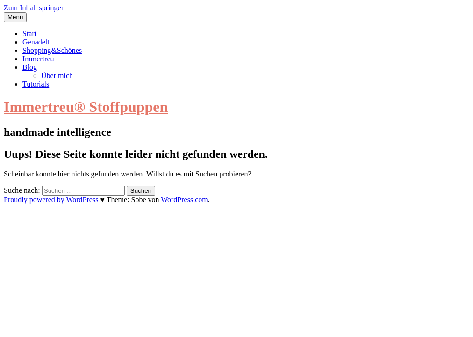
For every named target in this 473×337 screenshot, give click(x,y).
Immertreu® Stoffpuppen (86, 106)
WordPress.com (184, 200)
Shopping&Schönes (52, 50)
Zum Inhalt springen (34, 8)
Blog (29, 67)
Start (29, 33)
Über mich (57, 76)
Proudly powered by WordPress (51, 200)
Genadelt (36, 42)
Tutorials (35, 84)
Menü (15, 17)
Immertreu (38, 59)
